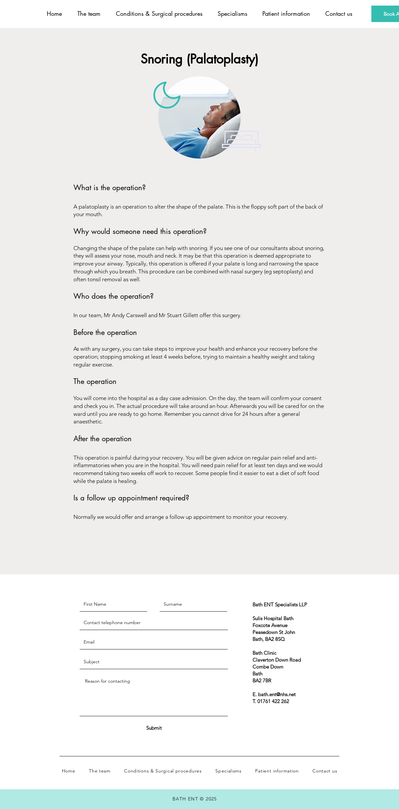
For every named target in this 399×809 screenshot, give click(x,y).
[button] (159, 13)
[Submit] (154, 728)
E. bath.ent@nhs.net (274, 694)
